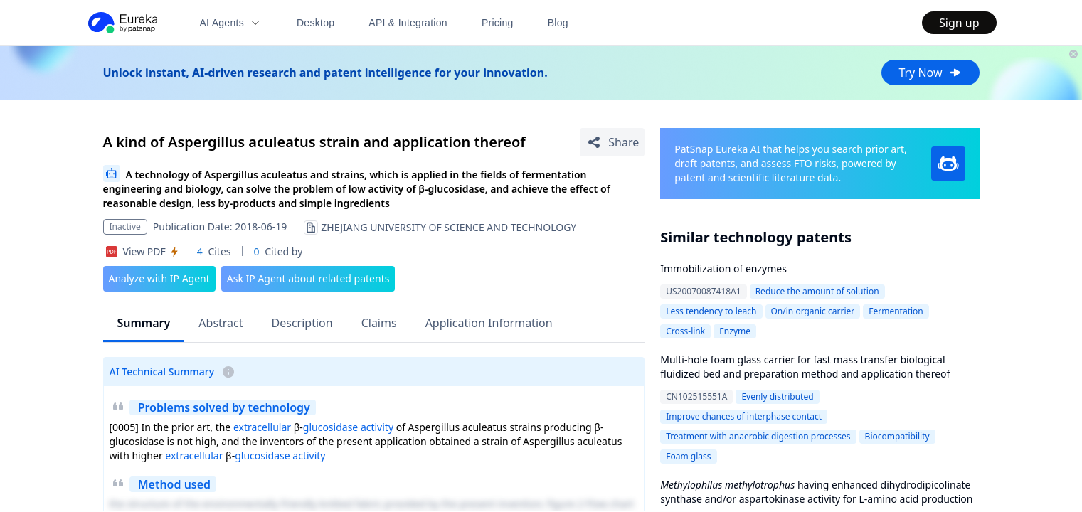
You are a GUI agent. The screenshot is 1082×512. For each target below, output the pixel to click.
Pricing (498, 22)
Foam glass (688, 456)
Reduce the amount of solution (817, 291)
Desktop (315, 22)
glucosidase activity (348, 427)
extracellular (262, 427)
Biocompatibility (897, 436)
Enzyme (734, 331)
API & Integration (407, 22)
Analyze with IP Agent (159, 278)
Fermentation (896, 311)
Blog (558, 22)
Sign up (959, 23)
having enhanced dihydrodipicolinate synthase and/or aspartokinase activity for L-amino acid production (816, 492)
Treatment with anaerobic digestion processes (758, 436)
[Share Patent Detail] (612, 142)
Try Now (930, 72)
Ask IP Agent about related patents (308, 278)
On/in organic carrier (813, 311)
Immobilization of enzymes (723, 268)
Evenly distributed (777, 396)
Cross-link (685, 331)
